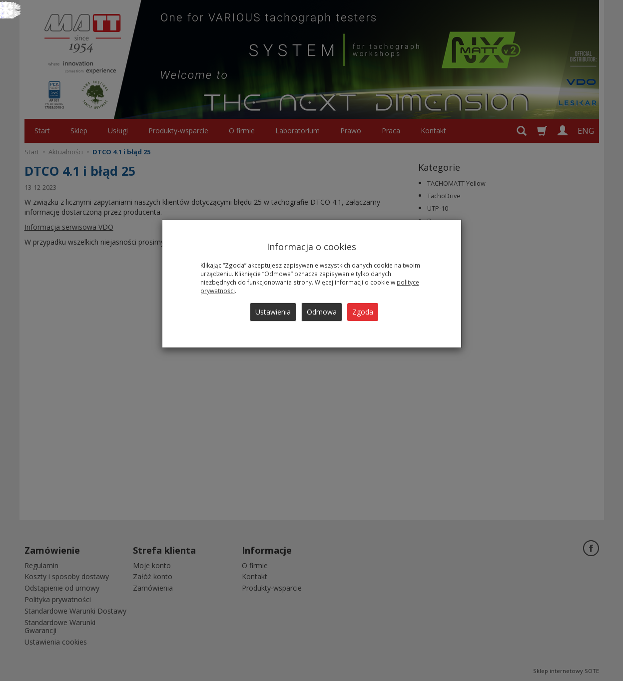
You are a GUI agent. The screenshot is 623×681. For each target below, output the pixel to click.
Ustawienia (273, 312)
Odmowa (322, 312)
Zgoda (362, 312)
